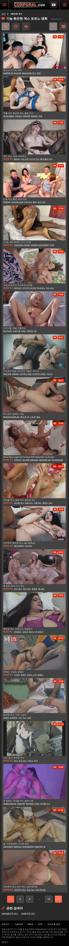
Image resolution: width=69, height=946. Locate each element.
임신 (16, 761)
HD (63, 26)
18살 (23, 331)
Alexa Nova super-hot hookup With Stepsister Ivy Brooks (28, 457)
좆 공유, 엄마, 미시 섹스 (14, 586)
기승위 (33, 417)
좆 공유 (41, 589)
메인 (4, 14)
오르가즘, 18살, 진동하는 (14, 328)
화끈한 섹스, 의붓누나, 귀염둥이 (17, 629)
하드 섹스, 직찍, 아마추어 (14, 156)
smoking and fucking (39, 245)
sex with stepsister (30, 460)
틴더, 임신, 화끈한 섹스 (13, 758)
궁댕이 (23, 675)
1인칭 (51, 245)
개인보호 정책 (53, 924)
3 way (36, 804)
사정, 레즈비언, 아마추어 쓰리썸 (17, 285)
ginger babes (8, 116)
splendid (26, 116)
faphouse (17, 847)
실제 (29, 718)
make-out (39, 847)
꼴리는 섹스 (47, 503)
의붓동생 (18, 460)
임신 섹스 (23, 761)
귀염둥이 (18, 632)
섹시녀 (49, 374)
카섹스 (30, 761)
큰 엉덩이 (39, 632)
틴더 (36, 761)
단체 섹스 (28, 202)
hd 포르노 (41, 288)
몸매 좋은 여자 (46, 159)
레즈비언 (18, 288)
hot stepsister (57, 460)
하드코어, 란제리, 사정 (13, 414)
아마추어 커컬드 (39, 374)
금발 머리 (29, 503)
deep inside (27, 73)
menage (15, 374)
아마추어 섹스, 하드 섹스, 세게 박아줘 (20, 887)
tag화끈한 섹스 (28, 913)
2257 (40, 924)
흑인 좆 (23, 417)
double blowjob (9, 804)
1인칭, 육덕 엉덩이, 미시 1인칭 (17, 242)
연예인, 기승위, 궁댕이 (13, 672)
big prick (17, 73)
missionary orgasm (22, 245)
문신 (34, 73)
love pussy (7, 331)
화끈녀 (32, 632)
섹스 (25, 718)
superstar (21, 804)
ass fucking (19, 546)
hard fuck (30, 804)
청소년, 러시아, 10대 (12, 70)
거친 (20, 718)
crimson (18, 116)
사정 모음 (25, 159)
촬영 (35, 202)
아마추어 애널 (25, 374)
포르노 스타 (32, 675)
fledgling (7, 202)
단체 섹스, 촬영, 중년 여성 (15, 199)
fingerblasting (28, 847)
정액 (40, 116)
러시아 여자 (34, 159)
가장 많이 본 (26, 26)
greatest (34, 116)
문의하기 (6, 924)
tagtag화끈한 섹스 (10, 913)
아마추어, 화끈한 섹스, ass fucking (19, 543)
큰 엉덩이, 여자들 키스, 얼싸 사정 (18, 801)
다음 (58, 899)
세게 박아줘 (40, 890)
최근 (16, 26)
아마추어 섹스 (20, 890)
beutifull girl (8, 73)
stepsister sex (45, 460)
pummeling (8, 847)
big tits (17, 159)
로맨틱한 (13, 718)
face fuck (7, 374)
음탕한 (34, 589)
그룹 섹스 (38, 503)
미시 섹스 (18, 589)
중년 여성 (41, 202)
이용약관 (19, 924)
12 (49, 899)
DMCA (30, 924)
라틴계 (25, 632)
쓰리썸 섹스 (19, 503)
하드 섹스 (50, 288)
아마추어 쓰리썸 (29, 288)
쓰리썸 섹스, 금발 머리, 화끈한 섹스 (19, 500)
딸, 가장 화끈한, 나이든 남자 (16, 844)
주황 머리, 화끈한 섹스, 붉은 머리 (18, 113)
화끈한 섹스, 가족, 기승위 (14, 715)
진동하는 (30, 331)
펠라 (38, 417)
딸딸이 (40, 675)
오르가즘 (17, 331)
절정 (39, 73)
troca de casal (17, 202)
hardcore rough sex (11, 417)
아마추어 (28, 546)
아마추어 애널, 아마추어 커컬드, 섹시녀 (21, 371)
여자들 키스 (45, 804)
